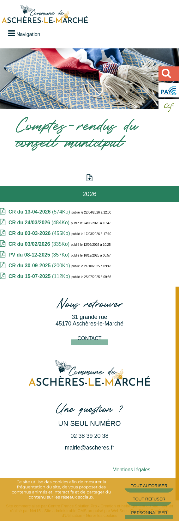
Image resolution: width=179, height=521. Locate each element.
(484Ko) (40, 222)
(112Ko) (40, 276)
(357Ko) (40, 254)
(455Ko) (40, 233)
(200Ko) (40, 265)
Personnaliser (149, 512)
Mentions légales (131, 469)
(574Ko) (40, 211)
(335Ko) (40, 244)
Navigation (28, 34)
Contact (89, 338)
